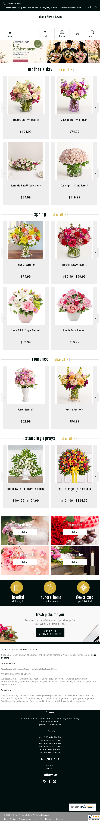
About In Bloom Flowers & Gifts (19, 649)
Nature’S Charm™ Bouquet (25, 119)
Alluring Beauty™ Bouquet (74, 119)
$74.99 (74, 131)
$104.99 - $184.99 (74, 500)
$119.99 (74, 197)
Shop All (64, 69)
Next (96, 108)
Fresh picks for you (50, 618)
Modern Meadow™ (74, 409)
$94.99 (74, 421)
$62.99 (26, 421)
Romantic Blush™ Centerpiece (26, 185)
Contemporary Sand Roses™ (74, 185)
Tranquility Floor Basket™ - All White (25, 488)
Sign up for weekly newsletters (50, 632)
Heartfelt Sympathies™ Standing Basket (74, 490)
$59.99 (26, 342)
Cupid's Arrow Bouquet (74, 330)
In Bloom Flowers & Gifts (50, 17)
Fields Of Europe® (26, 264)
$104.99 (26, 131)
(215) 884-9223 (14, 3)
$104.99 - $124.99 (25, 500)
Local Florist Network (43, 819)
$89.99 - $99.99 (74, 276)
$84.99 (26, 197)
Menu (10, 36)
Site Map (59, 819)
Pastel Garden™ (26, 409)
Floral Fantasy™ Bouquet (74, 264)
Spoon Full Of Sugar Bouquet (25, 330)
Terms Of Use (10, 819)
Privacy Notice (25, 819)
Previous (4, 108)
